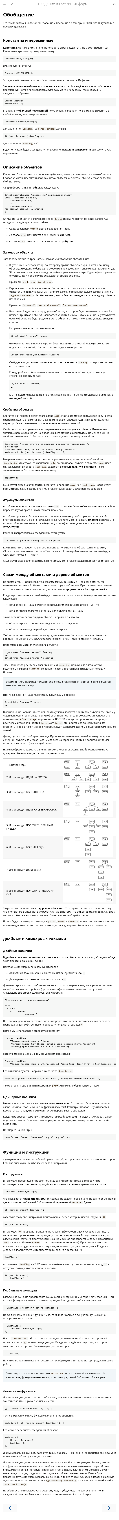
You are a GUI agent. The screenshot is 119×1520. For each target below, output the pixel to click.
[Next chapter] (109, 1508)
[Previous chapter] (10, 1508)
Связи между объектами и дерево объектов (46, 574)
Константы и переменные (28, 40)
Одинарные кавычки (19, 1097)
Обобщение (18, 14)
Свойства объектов (18, 409)
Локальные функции (19, 1391)
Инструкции (13, 1174)
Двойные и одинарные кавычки (34, 938)
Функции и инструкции (26, 1152)
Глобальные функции (20, 1290)
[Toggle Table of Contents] (4, 4)
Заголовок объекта (18, 252)
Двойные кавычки (17, 951)
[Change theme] (11, 4)
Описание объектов (22, 167)
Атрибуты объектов (18, 500)
